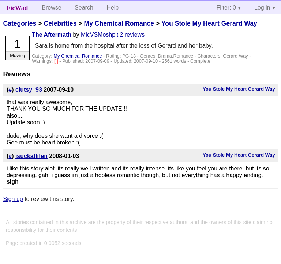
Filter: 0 (226, 7)
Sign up (13, 199)
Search (84, 7)
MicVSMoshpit (99, 35)
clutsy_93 (28, 90)
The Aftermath (51, 35)
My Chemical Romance (119, 23)
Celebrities (60, 23)
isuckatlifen (31, 156)
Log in (262, 7)
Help (112, 7)
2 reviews (132, 35)
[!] (56, 61)
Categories (19, 23)
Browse (51, 7)
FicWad (17, 7)
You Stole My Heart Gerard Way (209, 23)
